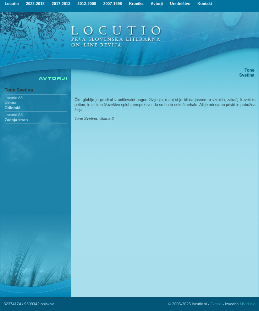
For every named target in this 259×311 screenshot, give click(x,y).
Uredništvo (180, 3)
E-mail (215, 304)
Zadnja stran (16, 120)
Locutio (12, 3)
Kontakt (205, 3)
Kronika (136, 3)
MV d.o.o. (248, 304)
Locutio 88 (14, 98)
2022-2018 (35, 3)
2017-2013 (61, 3)
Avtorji (157, 3)
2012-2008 (86, 3)
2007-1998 (112, 3)
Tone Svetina (19, 90)
